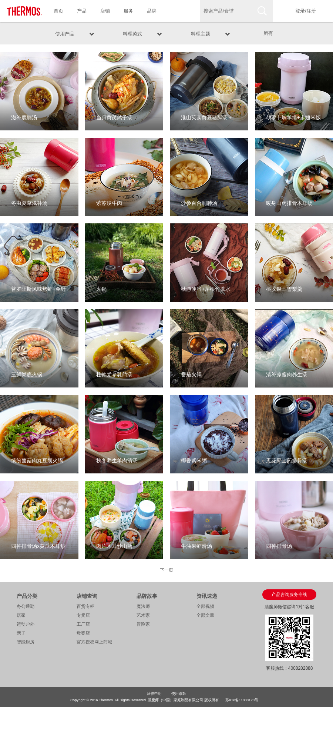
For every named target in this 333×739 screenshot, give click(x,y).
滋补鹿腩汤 (24, 117)
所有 (268, 33)
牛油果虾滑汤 (196, 546)
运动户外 (25, 624)
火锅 (101, 289)
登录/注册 (305, 11)
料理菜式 (132, 33)
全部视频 (205, 606)
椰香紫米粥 (194, 460)
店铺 (105, 11)
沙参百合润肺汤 (199, 203)
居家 (21, 615)
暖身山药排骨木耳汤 (289, 203)
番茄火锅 (191, 374)
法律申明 (154, 694)
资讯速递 (206, 596)
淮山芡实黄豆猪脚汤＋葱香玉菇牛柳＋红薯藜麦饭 (207, 122)
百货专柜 (85, 606)
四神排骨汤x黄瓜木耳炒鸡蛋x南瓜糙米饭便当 (38, 551)
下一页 (166, 570)
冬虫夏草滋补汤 (29, 203)
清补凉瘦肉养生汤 (286, 374)
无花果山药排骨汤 (286, 460)
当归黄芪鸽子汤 (114, 117)
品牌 (152, 11)
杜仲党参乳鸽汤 (114, 374)
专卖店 (83, 615)
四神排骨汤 (279, 546)
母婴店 (83, 633)
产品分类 (27, 596)
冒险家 (143, 624)
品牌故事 (147, 596)
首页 (58, 11)
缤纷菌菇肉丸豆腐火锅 (37, 460)
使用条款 (178, 694)
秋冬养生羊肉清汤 (117, 460)
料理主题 (200, 33)
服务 (128, 11)
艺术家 (143, 615)
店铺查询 (87, 596)
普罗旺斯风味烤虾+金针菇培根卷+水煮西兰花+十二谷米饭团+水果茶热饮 (38, 294)
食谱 (175, 11)
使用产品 (64, 33)
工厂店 (83, 624)
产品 (82, 11)
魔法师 (143, 606)
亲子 (21, 633)
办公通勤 (25, 606)
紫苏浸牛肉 (109, 203)
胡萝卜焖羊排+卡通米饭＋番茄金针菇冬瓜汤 (293, 122)
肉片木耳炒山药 (114, 546)
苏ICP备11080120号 (241, 700)
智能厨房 (25, 642)
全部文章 (205, 615)
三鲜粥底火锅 (26, 374)
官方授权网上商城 (94, 642)
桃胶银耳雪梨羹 (284, 289)
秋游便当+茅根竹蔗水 (206, 289)
